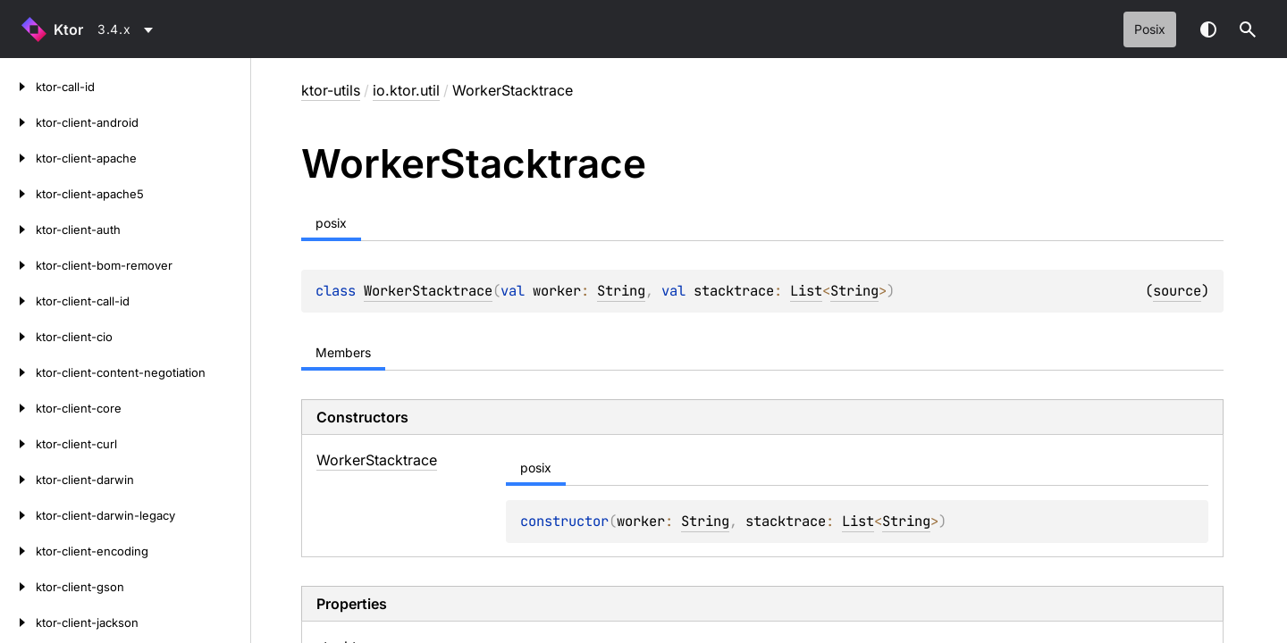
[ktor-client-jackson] (18, 622)
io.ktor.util (406, 90)
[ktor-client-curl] (18, 444)
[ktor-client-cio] (18, 337)
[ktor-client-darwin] (18, 479)
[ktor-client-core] (18, 408)
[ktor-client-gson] (18, 587)
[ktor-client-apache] (18, 158)
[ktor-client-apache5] (18, 194)
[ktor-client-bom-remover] (18, 265)
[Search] (1248, 29)
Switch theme (1208, 29)
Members (343, 352)
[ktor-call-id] (18, 86)
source (1177, 290)
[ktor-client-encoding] (18, 551)
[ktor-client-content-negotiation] (18, 372)
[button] (1248, 29)
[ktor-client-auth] (18, 229)
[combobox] (128, 29)
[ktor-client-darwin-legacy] (18, 515)
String (621, 290)
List (806, 290)
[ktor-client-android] (18, 122)
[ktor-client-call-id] (18, 301)
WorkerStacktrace (428, 290)
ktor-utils (330, 90)
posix (1149, 29)
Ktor (68, 29)
